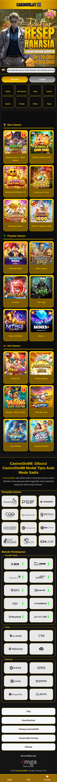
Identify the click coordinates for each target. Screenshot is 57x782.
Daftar (15, 79)
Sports (8, 102)
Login (42, 79)
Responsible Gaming (28, 738)
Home (8, 89)
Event (10, 778)
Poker (35, 102)
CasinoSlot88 (9, 478)
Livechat (47, 778)
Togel (49, 102)
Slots (35, 89)
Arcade (21, 102)
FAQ (28, 711)
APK (28, 778)
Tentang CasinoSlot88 (29, 729)
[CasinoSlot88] (29, 4)
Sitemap (28, 747)
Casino (49, 89)
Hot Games (21, 89)
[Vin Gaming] (28, 763)
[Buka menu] (4, 4)
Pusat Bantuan (28, 720)
